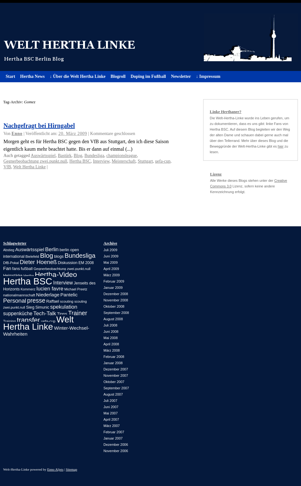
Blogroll (117, 76)
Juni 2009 (111, 256)
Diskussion (67, 262)
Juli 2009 (110, 250)
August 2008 (113, 319)
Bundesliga (94, 155)
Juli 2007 (110, 400)
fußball (27, 269)
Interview (101, 161)
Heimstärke (13, 275)
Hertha (29, 276)
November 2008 (115, 300)
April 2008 (111, 344)
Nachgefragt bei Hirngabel (39, 125)
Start (10, 76)
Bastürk (64, 155)
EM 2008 (86, 263)
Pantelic (69, 294)
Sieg (30, 307)
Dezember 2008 (115, 294)
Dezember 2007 (115, 369)
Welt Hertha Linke (150, 37)
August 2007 (113, 394)
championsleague (121, 155)
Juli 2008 (110, 325)
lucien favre (49, 289)
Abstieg (8, 250)
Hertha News (32, 76)
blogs (58, 256)
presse (36, 300)
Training (9, 321)
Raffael (52, 301)
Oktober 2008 (113, 306)
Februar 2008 (113, 357)
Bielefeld (32, 256)
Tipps (62, 313)
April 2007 (111, 419)
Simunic (42, 307)
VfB (7, 167)
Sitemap (71, 469)
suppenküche (17, 313)
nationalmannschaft (19, 295)
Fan (7, 268)
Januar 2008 (113, 363)
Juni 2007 (111, 407)
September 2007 (116, 388)
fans (16, 268)
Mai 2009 (110, 262)
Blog (78, 155)
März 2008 (111, 350)
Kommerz (28, 289)
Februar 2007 (113, 432)
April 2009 (111, 269)
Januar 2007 (113, 438)
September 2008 (116, 313)
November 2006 (115, 451)
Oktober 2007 (113, 382)
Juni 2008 (111, 331)
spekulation (63, 307)
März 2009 (111, 275)
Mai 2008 (110, 338)
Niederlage (47, 294)
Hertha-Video (56, 274)
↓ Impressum (208, 76)
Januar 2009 (113, 287)
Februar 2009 (113, 281)
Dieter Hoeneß (38, 262)
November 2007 (115, 375)
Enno (17, 133)
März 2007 (111, 426)
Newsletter (181, 76)
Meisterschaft (123, 161)
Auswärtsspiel (43, 155)
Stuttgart (145, 161)
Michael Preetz (75, 289)
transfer (28, 320)
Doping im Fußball (148, 76)
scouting (66, 301)
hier (280, 146)
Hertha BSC (80, 161)
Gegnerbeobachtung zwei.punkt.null (35, 161)
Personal (14, 300)
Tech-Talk (44, 313)
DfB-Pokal (11, 263)
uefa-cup (163, 161)
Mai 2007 (110, 413)
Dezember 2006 (115, 444)
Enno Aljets (55, 469)
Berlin (52, 249)
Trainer (77, 313)
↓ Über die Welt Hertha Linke (77, 76)
